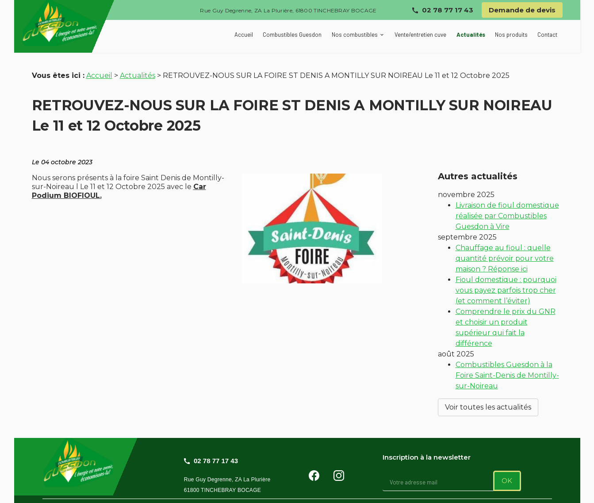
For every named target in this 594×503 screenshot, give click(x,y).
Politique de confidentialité (283, 491)
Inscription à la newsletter (427, 436)
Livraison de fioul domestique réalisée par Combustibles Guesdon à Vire (507, 202)
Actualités (470, 34)
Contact (547, 34)
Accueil (243, 34)
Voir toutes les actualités (488, 394)
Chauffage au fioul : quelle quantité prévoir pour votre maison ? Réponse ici (505, 245)
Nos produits (511, 34)
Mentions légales (198, 491)
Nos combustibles (355, 34)
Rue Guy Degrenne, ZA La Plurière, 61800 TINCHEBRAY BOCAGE (288, 10)
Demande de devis (522, 10)
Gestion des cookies (373, 491)
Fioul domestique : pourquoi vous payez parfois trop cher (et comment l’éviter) (506, 277)
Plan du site (131, 491)
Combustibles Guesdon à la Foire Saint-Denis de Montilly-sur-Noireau (507, 362)
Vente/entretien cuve (420, 34)
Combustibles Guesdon (292, 34)
